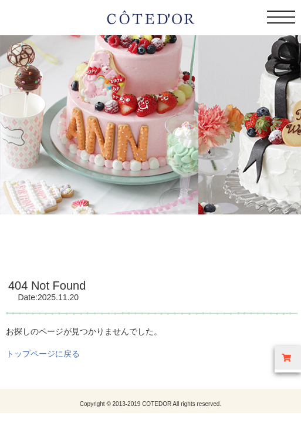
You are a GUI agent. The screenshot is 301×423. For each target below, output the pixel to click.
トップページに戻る (43, 353)
